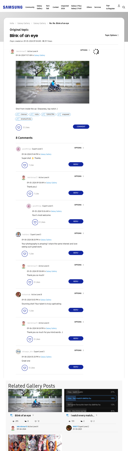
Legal (40, 448)
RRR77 (60, 420)
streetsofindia (26, 119)
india (37, 114)
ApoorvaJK (103, 420)
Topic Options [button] (111, 35)
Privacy (7, 448)
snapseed (65, 114)
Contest (56, 7)
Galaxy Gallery (39, 7)
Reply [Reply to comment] (75, 164)
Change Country (79, 446)
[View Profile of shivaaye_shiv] (27, 352)
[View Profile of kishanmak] (26, 295)
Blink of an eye (23, 408)
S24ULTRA (50, 114)
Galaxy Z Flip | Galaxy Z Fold (76, 7)
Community (29, 7)
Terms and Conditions (48, 444)
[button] (85, 50)
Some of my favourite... (109, 408)
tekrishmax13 (22, 420)
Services (97, 7)
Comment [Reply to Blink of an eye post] (81, 127)
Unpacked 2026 (65, 7)
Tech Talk (47, 7)
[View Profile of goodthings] (26, 149)
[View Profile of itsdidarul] (26, 235)
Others (89, 7)
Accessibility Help (12, 444)
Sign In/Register (110, 7)
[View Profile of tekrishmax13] (21, 51)
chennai (24, 114)
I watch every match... (67, 408)
